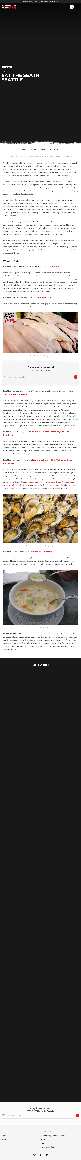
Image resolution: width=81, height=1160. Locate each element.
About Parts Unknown (48, 1132)
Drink (4, 1136)
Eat (3, 1132)
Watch (42, 1139)
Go (3, 1143)
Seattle (4, 72)
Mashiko (54, 266)
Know (4, 1139)
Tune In (43, 1143)
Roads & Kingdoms (47, 1147)
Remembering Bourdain (52, 1136)
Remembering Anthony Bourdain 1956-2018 (40, 2)
